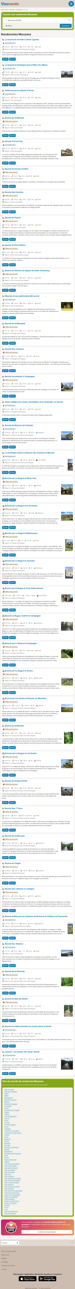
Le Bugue (7, 1129)
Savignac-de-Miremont (11, 1201)
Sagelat (6, 1162)
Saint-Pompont (9, 1189)
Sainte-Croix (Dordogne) (12, 1195)
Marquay (7, 1143)
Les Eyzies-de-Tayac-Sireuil (12, 1133)
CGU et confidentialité (8, 1251)
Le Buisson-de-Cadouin (11, 1131)
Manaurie (7, 1139)
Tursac (6, 1207)
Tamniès (7, 1205)
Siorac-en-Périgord (10, 1203)
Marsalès (7, 1145)
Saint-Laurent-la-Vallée (11, 1182)
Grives (6, 1120)
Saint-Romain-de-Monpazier (13, 1191)
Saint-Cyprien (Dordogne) (12, 1178)
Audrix (6, 1094)
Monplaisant (8, 1151)
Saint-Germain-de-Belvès (12, 1180)
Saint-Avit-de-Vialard (11, 1168)
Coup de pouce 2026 (9, 1266)
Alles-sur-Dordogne (10, 1092)
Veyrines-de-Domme (11, 1211)
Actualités (4, 1262)
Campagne (7, 1106)
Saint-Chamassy (9, 1172)
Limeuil (6, 1135)
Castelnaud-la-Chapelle (11, 1110)
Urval (6, 1209)
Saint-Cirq (7, 1174)
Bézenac (7, 1102)
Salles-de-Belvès (9, 1199)
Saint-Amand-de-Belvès (11, 1164)
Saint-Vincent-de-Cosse (11, 1193)
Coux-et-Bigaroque (10, 1116)
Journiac (7, 1123)
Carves (6, 1108)
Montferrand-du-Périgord (12, 1154)
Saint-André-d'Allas (10, 1166)
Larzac (6, 1127)
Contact (4, 1269)
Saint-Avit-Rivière (9, 1170)
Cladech (6, 1114)
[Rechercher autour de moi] (69, 20)
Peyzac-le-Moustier (10, 1160)
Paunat (6, 1158)
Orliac (6, 1156)
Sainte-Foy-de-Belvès (11, 1197)
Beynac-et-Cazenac (10, 1100)
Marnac (6, 1141)
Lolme (6, 1137)
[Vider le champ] (65, 20)
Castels (6, 1112)
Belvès (6, 1096)
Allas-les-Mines (9, 1089)
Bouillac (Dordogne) (10, 1104)
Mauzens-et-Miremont (11, 1147)
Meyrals (6, 1149)
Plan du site (5, 1255)
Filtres (9, 26)
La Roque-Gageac (10, 1125)
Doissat (6, 1118)
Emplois (4, 1258)
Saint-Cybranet (9, 1176)
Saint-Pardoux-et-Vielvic (12, 1187)
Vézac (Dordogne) (10, 1213)
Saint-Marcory (8, 1185)
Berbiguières (8, 1098)
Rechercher (65, 26)
